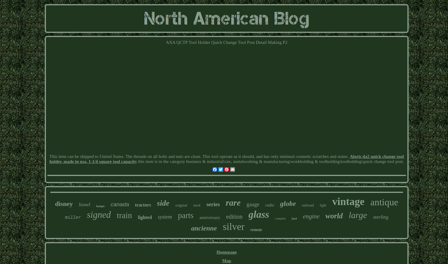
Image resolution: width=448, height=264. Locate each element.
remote (256, 230)
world (334, 216)
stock (197, 205)
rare (233, 202)
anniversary (209, 217)
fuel (294, 218)
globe (288, 203)
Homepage (227, 252)
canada (120, 204)
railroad (308, 205)
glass (259, 214)
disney (64, 203)
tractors (143, 204)
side (163, 203)
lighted (145, 217)
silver (233, 226)
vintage (348, 201)
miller (73, 217)
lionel (84, 204)
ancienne (204, 228)
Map (226, 260)
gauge (253, 204)
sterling (380, 217)
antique (384, 202)
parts (185, 215)
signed (99, 214)
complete (280, 218)
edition (234, 216)
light (323, 205)
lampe (100, 206)
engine (311, 216)
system (165, 217)
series (213, 204)
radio (269, 205)
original (181, 205)
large (358, 215)
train (124, 215)
